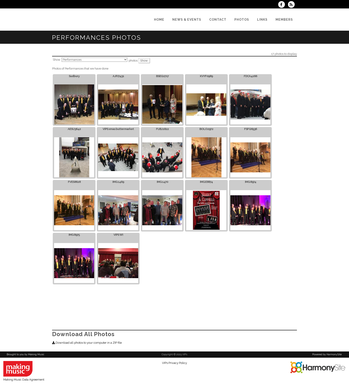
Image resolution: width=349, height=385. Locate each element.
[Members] (284, 19)
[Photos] (241, 19)
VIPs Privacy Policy (174, 363)
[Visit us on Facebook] (283, 5)
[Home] (159, 19)
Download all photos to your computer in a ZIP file (87, 342)
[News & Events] (186, 19)
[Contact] (217, 19)
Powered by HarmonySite (327, 354)
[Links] (262, 19)
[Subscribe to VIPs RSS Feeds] (292, 5)
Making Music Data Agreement (23, 379)
